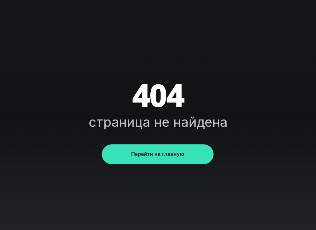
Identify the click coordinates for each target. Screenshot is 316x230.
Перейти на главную (157, 154)
